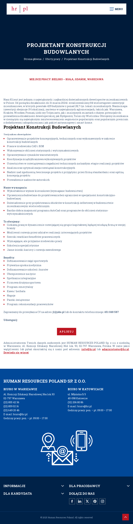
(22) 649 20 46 (11, 410)
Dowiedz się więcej (16, 352)
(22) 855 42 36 (11, 402)
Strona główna (32, 59)
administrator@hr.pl (115, 349)
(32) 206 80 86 (75, 402)
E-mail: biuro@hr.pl (15, 414)
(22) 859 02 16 (11, 406)
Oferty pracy (52, 59)
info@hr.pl (88, 349)
